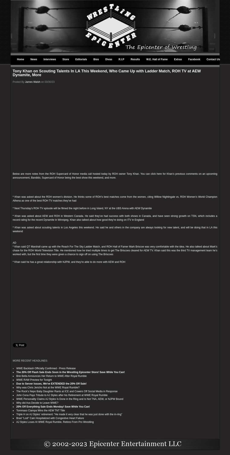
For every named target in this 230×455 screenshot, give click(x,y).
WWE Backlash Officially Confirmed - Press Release (46, 368)
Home (20, 59)
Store (65, 59)
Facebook (194, 59)
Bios (96, 59)
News (33, 59)
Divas (108, 59)
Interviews (49, 59)
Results (135, 59)
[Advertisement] (115, 303)
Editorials (81, 59)
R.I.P (121, 59)
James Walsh (33, 81)
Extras (178, 59)
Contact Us (213, 59)
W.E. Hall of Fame (157, 59)
